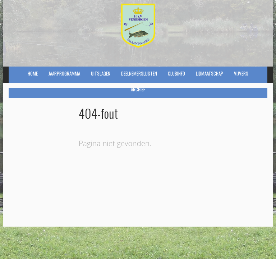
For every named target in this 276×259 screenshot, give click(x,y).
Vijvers (241, 73)
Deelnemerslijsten (139, 73)
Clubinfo (176, 73)
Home (33, 73)
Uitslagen (100, 73)
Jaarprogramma (64, 73)
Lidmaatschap (209, 73)
